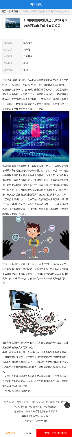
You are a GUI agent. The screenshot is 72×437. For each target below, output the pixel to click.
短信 (28, 433)
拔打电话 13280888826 (56, 433)
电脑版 (25, 416)
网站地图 (45, 416)
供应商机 (13, 11)
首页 (4, 11)
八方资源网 (41, 421)
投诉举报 (34, 416)
